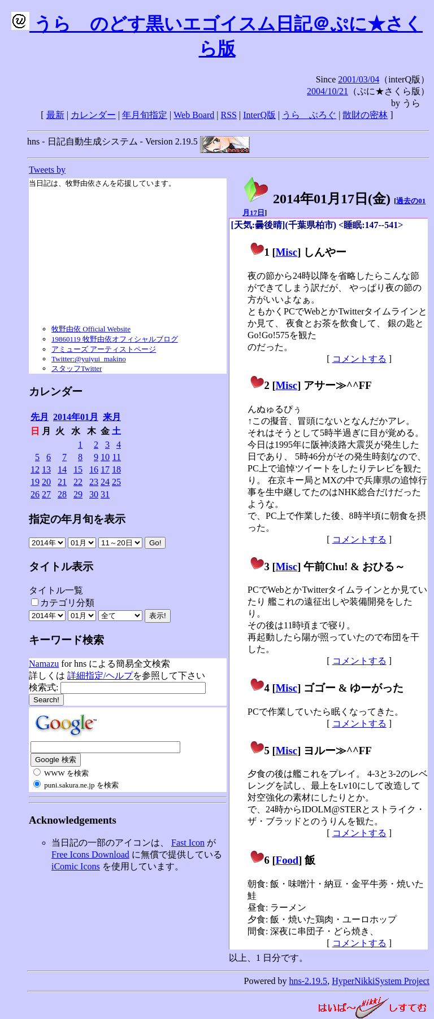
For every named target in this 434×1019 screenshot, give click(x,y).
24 (105, 482)
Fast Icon (188, 842)
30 (93, 494)
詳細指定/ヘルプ (100, 675)
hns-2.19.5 (308, 981)
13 (46, 469)
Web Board (193, 115)
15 (78, 469)
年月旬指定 (144, 115)
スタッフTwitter (76, 368)
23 (93, 482)
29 (78, 494)
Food (287, 860)
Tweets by (47, 169)
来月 (112, 417)
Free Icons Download (90, 854)
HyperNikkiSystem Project (380, 981)
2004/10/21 (327, 91)
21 (62, 482)
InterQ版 (259, 115)
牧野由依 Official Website (91, 329)
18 (116, 469)
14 (62, 469)
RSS (229, 115)
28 (62, 494)
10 (105, 457)
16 (93, 469)
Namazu (44, 663)
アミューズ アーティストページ (103, 349)
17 (105, 469)
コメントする (359, 359)
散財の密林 (365, 115)
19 (35, 482)
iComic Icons (75, 866)
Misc (286, 252)
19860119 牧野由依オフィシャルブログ (114, 339)
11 (116, 457)
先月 (40, 417)
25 (116, 482)
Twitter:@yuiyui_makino (88, 359)
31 (105, 494)
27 (46, 494)
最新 (55, 115)
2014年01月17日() (316, 198)
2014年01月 (75, 417)
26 (35, 494)
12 (35, 469)
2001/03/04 (358, 79)
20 (46, 482)
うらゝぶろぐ (309, 115)
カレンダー (93, 115)
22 (78, 482)
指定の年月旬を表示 (77, 519)
